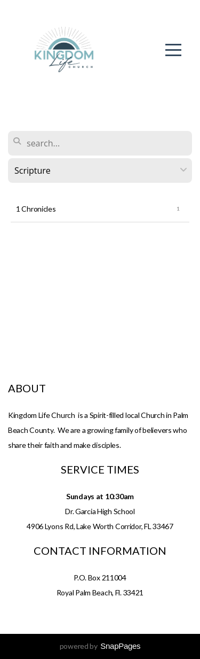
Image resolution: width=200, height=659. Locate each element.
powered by (100, 645)
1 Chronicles (36, 208)
